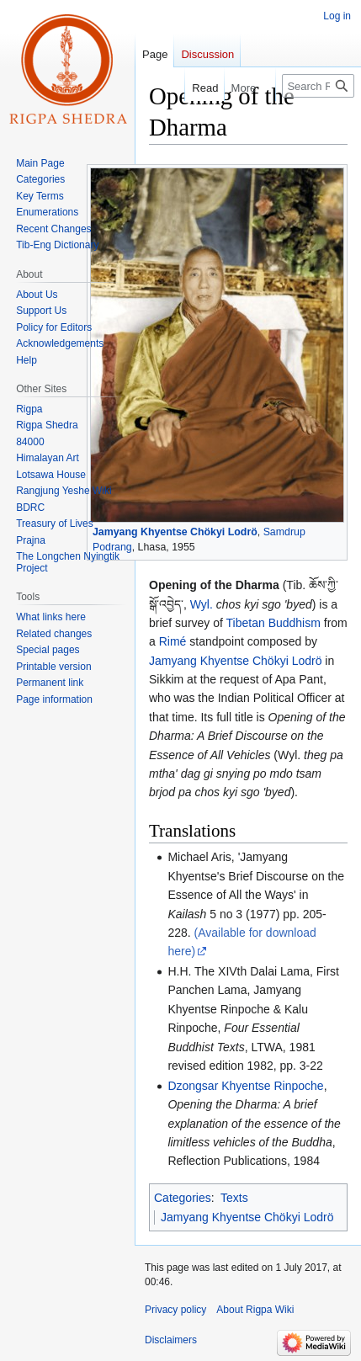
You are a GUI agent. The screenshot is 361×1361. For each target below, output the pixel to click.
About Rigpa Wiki (255, 1310)
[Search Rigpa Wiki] (318, 86)
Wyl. (201, 604)
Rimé (173, 641)
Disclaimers (171, 1340)
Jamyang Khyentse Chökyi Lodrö (175, 532)
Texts (234, 1197)
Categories (182, 1197)
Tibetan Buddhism (273, 623)
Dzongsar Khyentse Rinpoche (245, 1086)
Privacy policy (175, 1310)
